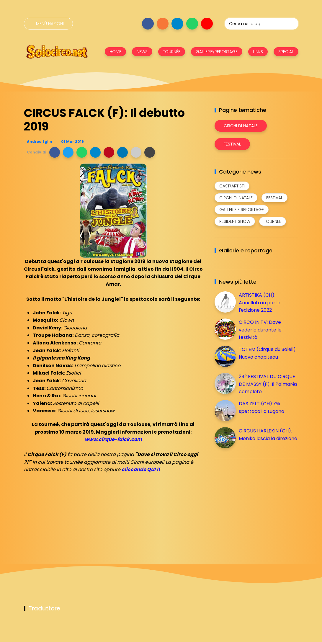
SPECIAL (286, 52)
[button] (54, 152)
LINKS (258, 52)
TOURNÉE (171, 52)
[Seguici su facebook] (148, 24)
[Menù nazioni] (48, 24)
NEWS (142, 52)
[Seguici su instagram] (163, 24)
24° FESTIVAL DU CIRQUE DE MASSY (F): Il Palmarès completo (268, 384)
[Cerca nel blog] (261, 24)
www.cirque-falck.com (113, 439)
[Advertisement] (259, 505)
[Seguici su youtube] (207, 24)
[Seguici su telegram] (177, 24)
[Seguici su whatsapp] (192, 24)
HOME (115, 52)
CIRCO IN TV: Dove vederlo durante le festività (260, 330)
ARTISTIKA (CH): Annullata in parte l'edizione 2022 (259, 302)
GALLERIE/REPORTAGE (217, 52)
